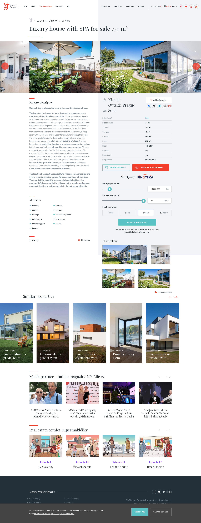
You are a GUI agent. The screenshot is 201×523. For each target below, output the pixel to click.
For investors (45, 7)
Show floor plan (118, 167)
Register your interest (152, 167)
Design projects (72, 500)
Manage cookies (160, 511)
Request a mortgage (137, 222)
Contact (140, 7)
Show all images (163, 294)
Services (130, 7)
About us (118, 7)
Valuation (105, 7)
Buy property (34, 500)
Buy (25, 7)
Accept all (140, 511)
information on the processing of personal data (54, 512)
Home (31, 19)
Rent (33, 7)
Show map (84, 240)
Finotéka (60, 7)
